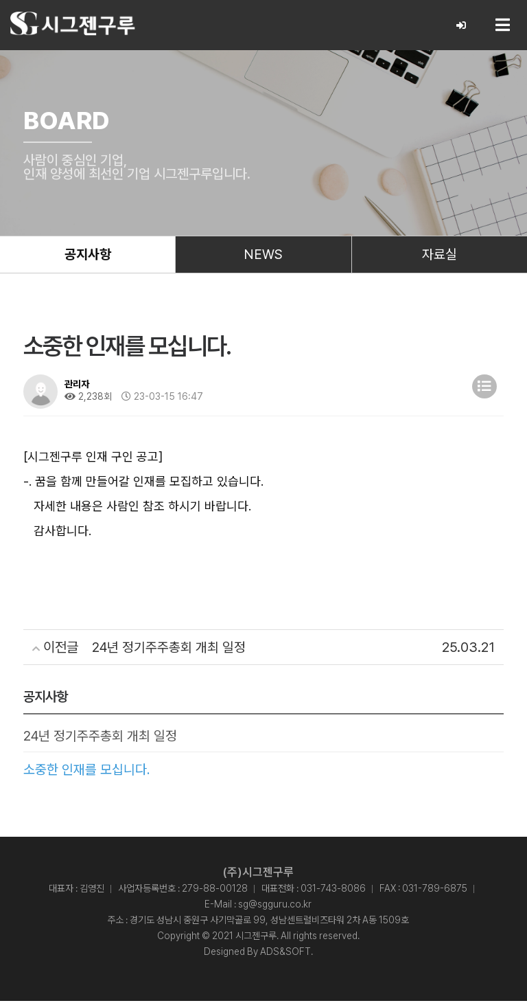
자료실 (439, 255)
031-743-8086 (333, 890)
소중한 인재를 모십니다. (86, 771)
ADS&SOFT (285, 953)
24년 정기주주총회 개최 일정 (100, 738)
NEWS (263, 255)
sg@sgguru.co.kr (275, 906)
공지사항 (88, 255)
